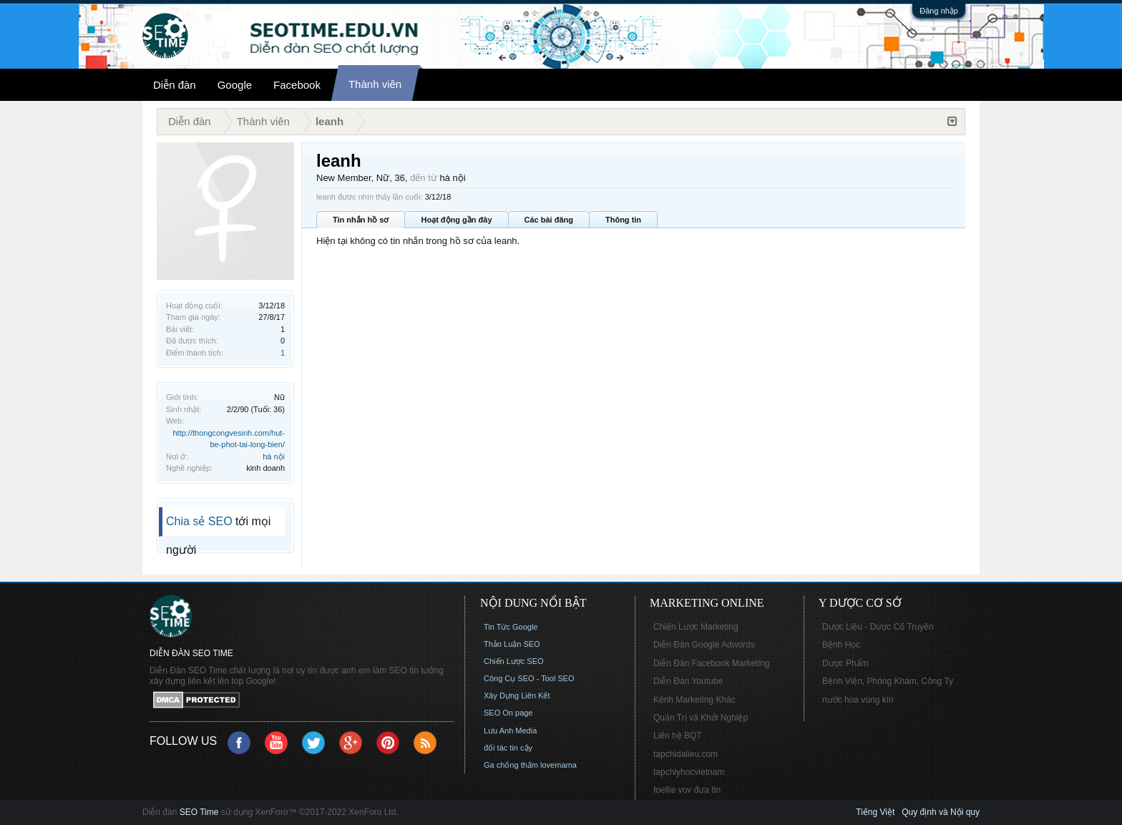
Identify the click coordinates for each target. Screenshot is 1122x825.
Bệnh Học (841, 645)
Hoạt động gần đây (456, 219)
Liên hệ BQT (677, 736)
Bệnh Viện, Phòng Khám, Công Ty (887, 681)
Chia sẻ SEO (199, 521)
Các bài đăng (549, 219)
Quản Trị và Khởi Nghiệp (700, 718)
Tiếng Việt (875, 812)
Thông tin (623, 219)
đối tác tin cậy (508, 747)
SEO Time (199, 812)
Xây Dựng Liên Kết (517, 695)
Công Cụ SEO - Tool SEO (529, 678)
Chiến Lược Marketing (695, 627)
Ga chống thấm (511, 765)
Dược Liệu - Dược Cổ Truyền (878, 627)
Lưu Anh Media (510, 730)
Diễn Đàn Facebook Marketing (711, 663)
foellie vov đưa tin (687, 790)
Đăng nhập (938, 10)
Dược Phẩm (845, 663)
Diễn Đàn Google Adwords (704, 645)
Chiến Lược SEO (514, 661)
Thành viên (374, 84)
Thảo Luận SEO (512, 644)
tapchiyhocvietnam (688, 772)
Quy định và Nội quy (941, 812)
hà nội (274, 456)
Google (235, 85)
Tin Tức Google (510, 627)
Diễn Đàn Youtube (688, 681)
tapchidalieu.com (685, 754)
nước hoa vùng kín (858, 700)
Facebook (297, 85)
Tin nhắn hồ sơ (361, 219)
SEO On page (508, 712)
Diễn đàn (174, 85)
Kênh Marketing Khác (694, 700)
